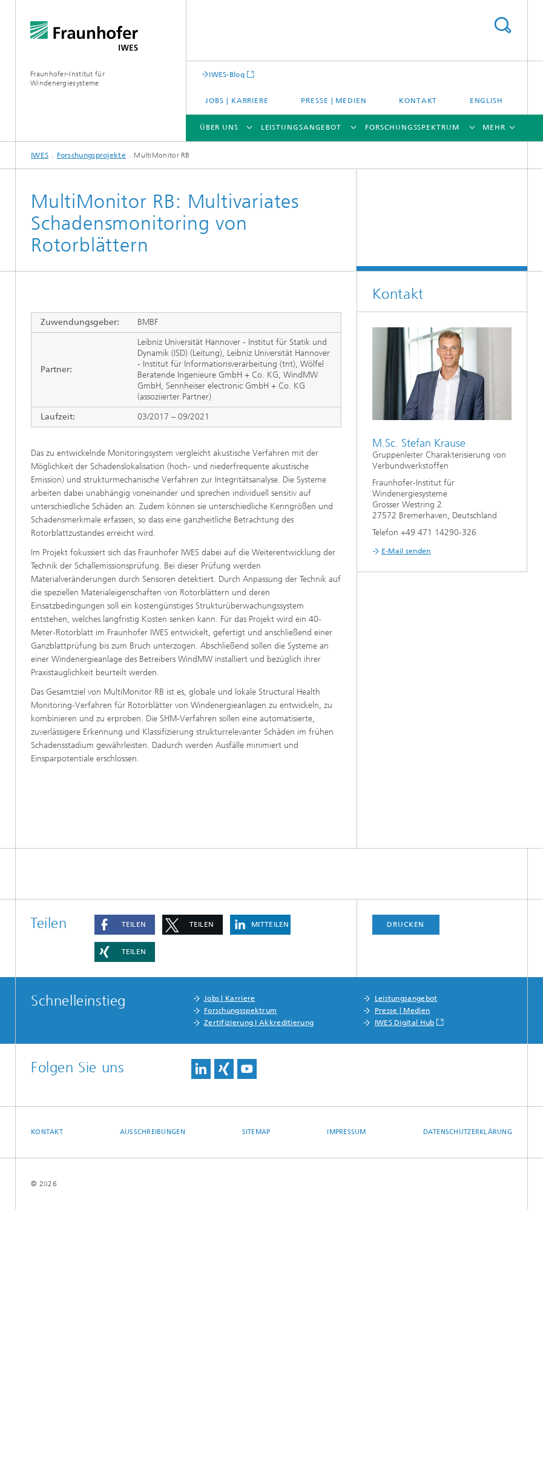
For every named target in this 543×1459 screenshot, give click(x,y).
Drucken (405, 1174)
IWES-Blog (227, 74)
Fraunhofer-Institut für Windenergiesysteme (67, 78)
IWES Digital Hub (405, 1272)
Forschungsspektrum (412, 127)
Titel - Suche (502, 25)
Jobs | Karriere (237, 100)
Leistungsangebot (301, 127)
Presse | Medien (334, 100)
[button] (124, 1174)
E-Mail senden (406, 551)
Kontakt (418, 100)
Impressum (346, 1382)
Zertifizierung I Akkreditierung (259, 1272)
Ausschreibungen (152, 1382)
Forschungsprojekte (91, 155)
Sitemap (256, 1382)
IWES (39, 155)
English (486, 100)
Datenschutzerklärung (468, 1382)
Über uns (219, 127)
